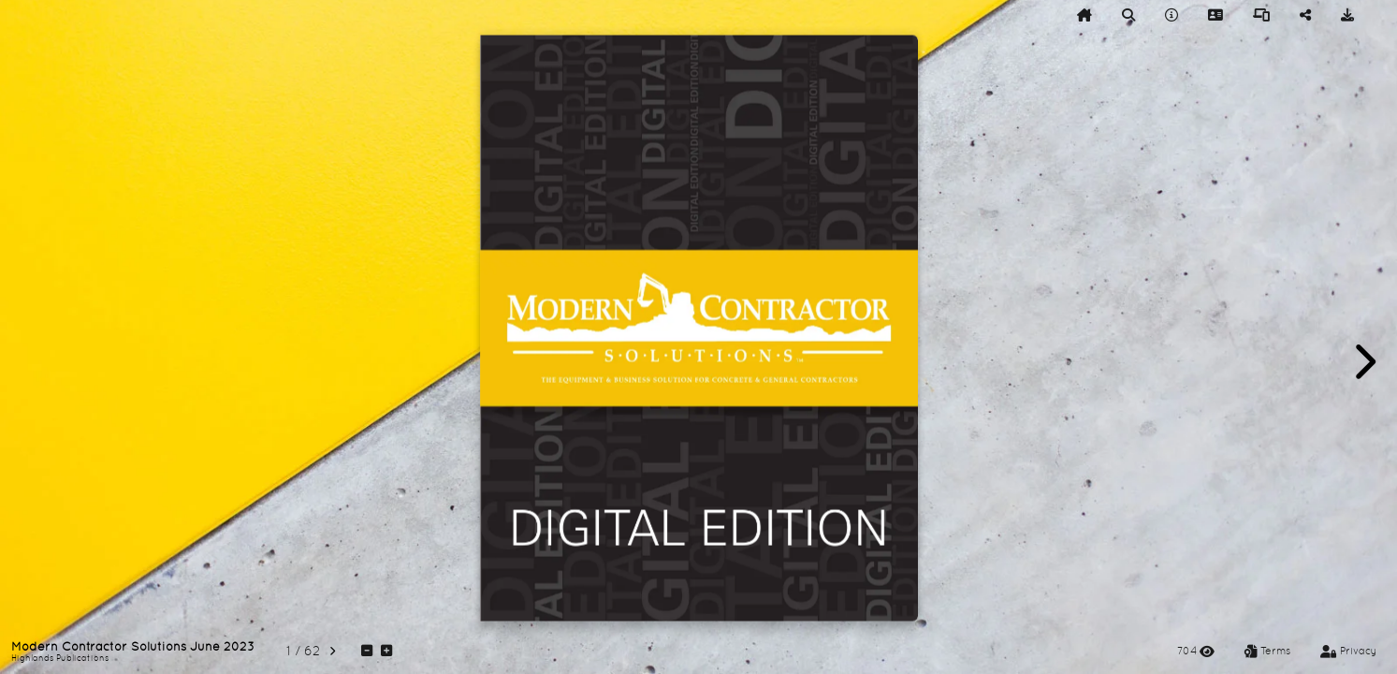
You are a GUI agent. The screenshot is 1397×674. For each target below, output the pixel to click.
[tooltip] (1084, 15)
